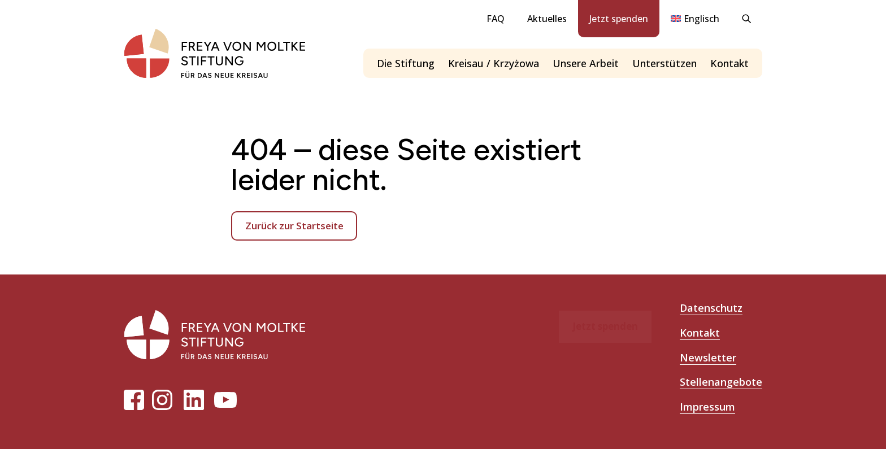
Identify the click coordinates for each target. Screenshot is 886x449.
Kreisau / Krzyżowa (493, 63)
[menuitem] (695, 18)
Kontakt (729, 63)
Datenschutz (711, 308)
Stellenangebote (721, 382)
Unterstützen (664, 63)
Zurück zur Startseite (294, 225)
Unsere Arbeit (586, 63)
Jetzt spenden (618, 18)
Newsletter (708, 357)
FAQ (496, 18)
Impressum (707, 406)
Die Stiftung (406, 63)
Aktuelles (547, 18)
